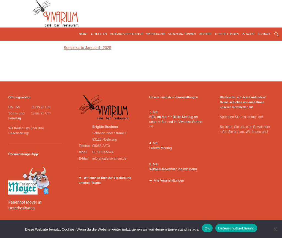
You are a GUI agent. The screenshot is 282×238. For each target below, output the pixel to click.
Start (83, 34)
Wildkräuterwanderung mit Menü (173, 169)
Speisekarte (155, 34)
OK (207, 228)
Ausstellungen (226, 34)
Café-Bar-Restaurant (126, 34)
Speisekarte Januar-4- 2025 (87, 47)
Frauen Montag (160, 148)
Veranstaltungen (182, 34)
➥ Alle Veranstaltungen (166, 180)
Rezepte (205, 34)
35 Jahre (248, 34)
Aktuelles (99, 34)
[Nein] (275, 229)
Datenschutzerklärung (236, 228)
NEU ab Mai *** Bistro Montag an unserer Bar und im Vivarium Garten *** (175, 122)
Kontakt (264, 34)
